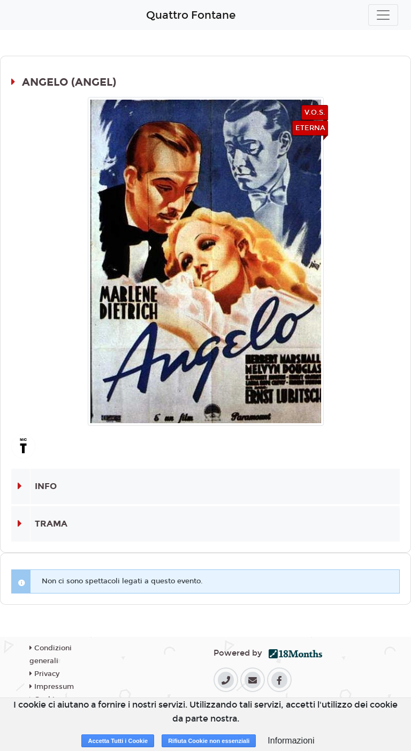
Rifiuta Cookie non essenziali (208, 741)
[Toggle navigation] (383, 15)
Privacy (44, 674)
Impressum (51, 686)
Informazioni (291, 740)
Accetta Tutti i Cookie (118, 741)
